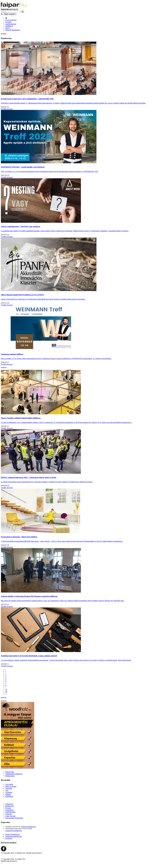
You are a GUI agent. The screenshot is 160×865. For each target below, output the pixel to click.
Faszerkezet (9, 810)
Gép (6, 790)
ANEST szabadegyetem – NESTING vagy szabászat (20, 226)
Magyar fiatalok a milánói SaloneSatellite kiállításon (21, 418)
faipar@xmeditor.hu (28, 827)
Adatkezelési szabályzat (13, 774)
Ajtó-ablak (9, 784)
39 (6, 690)
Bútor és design (10, 786)
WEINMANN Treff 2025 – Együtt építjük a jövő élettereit (23, 167)
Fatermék (8, 788)
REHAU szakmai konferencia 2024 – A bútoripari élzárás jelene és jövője (28, 477)
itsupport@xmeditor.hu (13, 831)
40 (6, 692)
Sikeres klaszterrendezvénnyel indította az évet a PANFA (22, 295)
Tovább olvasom (7, 109)
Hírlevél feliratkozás (12, 30)
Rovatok (8, 22)
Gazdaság (8, 792)
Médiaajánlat (10, 776)
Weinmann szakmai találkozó (12, 354)
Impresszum (9, 772)
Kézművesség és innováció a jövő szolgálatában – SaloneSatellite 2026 (27, 99)
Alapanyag (9, 804)
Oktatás (8, 794)
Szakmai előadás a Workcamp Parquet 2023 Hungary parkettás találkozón (29, 596)
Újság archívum (11, 20)
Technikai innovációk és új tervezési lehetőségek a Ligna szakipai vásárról (29, 656)
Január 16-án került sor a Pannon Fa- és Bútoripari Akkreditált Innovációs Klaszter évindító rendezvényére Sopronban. (43, 299)
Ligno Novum (10, 816)
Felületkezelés (10, 812)
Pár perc (8, 808)
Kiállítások (9, 26)
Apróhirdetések (10, 24)
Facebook (8, 838)
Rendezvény (9, 806)
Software (8, 814)
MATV (7, 28)
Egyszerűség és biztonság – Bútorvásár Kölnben (19, 537)
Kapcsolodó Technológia (14, 818)
